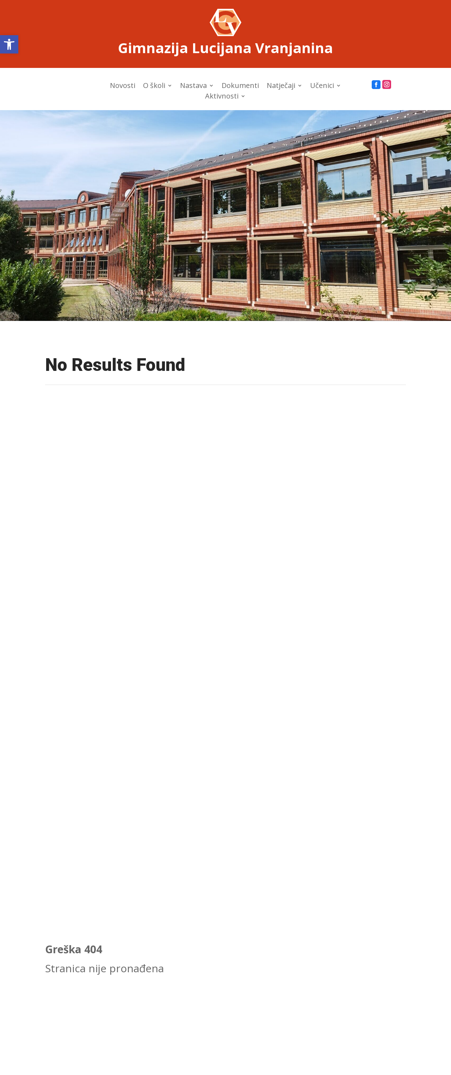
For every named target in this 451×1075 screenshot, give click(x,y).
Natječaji (281, 86)
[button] (9, 44)
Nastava (193, 86)
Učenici (322, 86)
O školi (154, 86)
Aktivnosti (222, 97)
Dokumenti (240, 86)
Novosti (122, 86)
